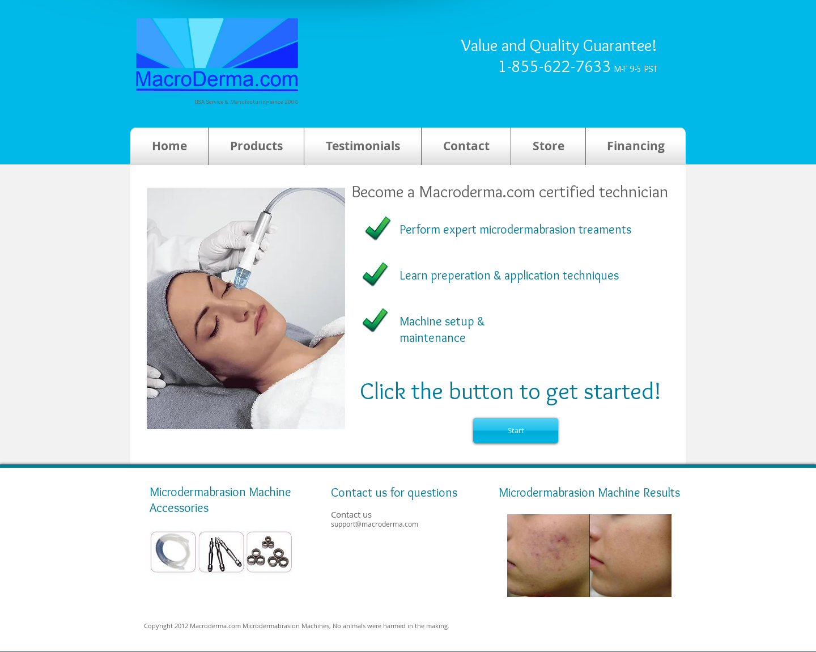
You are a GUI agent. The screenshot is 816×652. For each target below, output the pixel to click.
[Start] (515, 430)
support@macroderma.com (374, 523)
